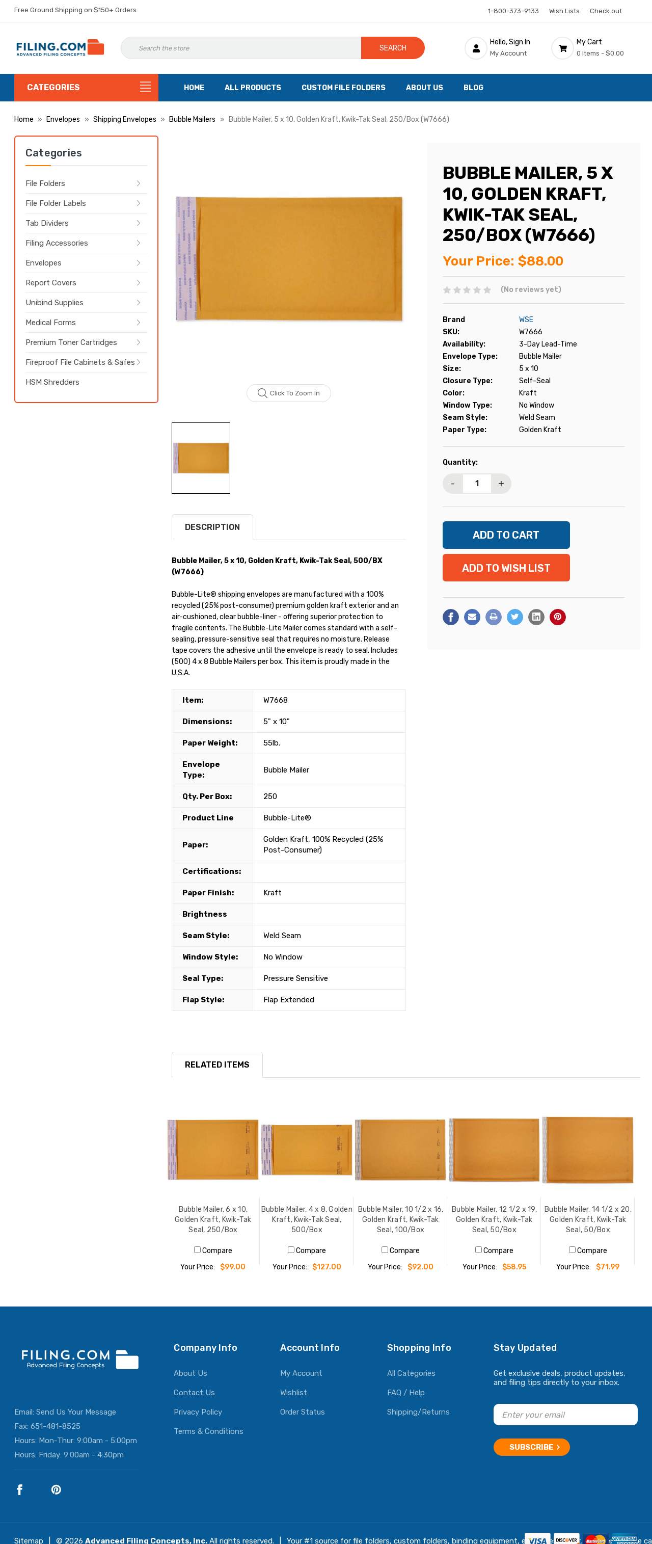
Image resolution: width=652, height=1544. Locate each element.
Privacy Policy (198, 1412)
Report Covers (50, 282)
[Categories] (86, 87)
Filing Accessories (56, 243)
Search (392, 48)
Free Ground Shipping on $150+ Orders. (76, 10)
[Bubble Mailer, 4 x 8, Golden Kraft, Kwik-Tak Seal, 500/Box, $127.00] (307, 1150)
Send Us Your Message (76, 1412)
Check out (606, 11)
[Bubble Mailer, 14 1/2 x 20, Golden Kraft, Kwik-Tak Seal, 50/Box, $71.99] (588, 1150)
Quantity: (460, 462)
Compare (213, 1250)
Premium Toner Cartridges (71, 342)
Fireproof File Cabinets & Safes (80, 362)
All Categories (411, 1373)
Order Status (302, 1412)
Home (194, 88)
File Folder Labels (55, 203)
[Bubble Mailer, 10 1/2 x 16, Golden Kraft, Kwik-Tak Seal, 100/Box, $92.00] (400, 1150)
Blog (473, 88)
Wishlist (293, 1392)
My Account (301, 1373)
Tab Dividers (47, 223)
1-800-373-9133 (513, 11)
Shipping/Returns (418, 1412)
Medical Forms (50, 322)
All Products (253, 88)
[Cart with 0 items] (594, 48)
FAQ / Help (406, 1392)
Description (212, 527)
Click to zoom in (289, 393)
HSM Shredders (52, 382)
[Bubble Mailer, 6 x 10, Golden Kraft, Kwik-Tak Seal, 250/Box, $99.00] (213, 1150)
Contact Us (194, 1392)
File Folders (45, 183)
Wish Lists (564, 11)
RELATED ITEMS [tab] (217, 1065)
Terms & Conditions (208, 1431)
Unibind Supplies (54, 302)
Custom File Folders (344, 88)
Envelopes (43, 263)
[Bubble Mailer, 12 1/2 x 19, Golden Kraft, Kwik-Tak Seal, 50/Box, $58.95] (494, 1150)
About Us (424, 88)
